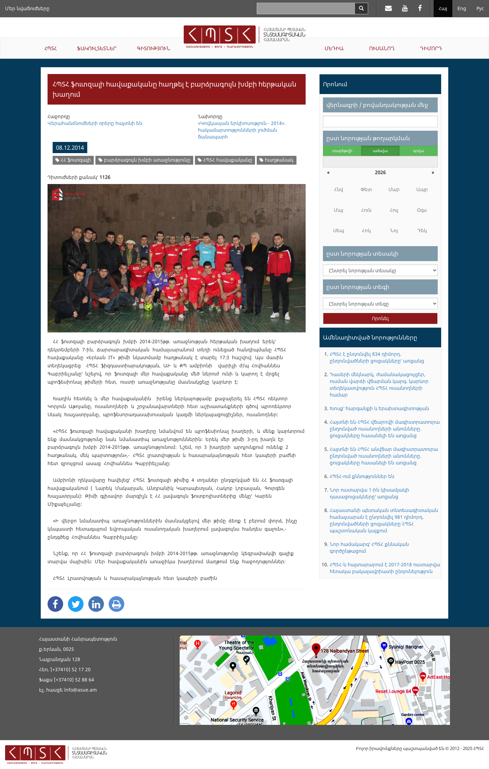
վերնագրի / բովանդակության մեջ (377, 105)
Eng (461, 8)
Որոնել (380, 318)
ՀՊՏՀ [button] (50, 48)
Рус (480, 8)
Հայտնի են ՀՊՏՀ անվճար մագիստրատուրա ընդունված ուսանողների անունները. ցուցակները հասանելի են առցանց (384, 456)
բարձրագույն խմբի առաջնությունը (144, 160)
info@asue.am (80, 689)
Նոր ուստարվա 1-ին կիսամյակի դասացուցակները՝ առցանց (369, 493)
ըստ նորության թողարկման (368, 138)
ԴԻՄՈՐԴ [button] (431, 48)
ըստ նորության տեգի (358, 287)
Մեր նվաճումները (27, 8)
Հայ (443, 8)
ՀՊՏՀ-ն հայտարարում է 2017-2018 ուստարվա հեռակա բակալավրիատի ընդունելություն (385, 567)
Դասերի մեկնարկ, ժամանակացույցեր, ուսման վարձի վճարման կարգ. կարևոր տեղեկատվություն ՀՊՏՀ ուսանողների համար (379, 384)
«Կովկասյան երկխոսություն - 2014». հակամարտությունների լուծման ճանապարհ (242, 130)
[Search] (361, 8)
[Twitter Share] (76, 604)
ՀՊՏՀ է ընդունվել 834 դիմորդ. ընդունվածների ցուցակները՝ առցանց (377, 357)
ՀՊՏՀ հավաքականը (225, 160)
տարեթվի (342, 150)
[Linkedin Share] (96, 604)
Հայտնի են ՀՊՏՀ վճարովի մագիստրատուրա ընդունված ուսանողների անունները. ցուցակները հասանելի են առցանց (385, 429)
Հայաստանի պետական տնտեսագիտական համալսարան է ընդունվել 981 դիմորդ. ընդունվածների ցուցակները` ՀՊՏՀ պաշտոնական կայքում (384, 520)
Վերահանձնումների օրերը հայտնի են (95, 123)
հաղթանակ (276, 160)
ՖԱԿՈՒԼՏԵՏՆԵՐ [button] (96, 48)
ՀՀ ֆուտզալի (73, 160)
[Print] (116, 604)
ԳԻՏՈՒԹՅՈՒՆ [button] (153, 48)
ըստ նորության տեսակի (362, 253)
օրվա (418, 150)
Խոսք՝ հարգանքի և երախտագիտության (379, 408)
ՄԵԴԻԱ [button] (334, 48)
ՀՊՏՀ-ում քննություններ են (362, 476)
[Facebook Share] (55, 604)
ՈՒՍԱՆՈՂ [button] (382, 48)
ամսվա (380, 150)
